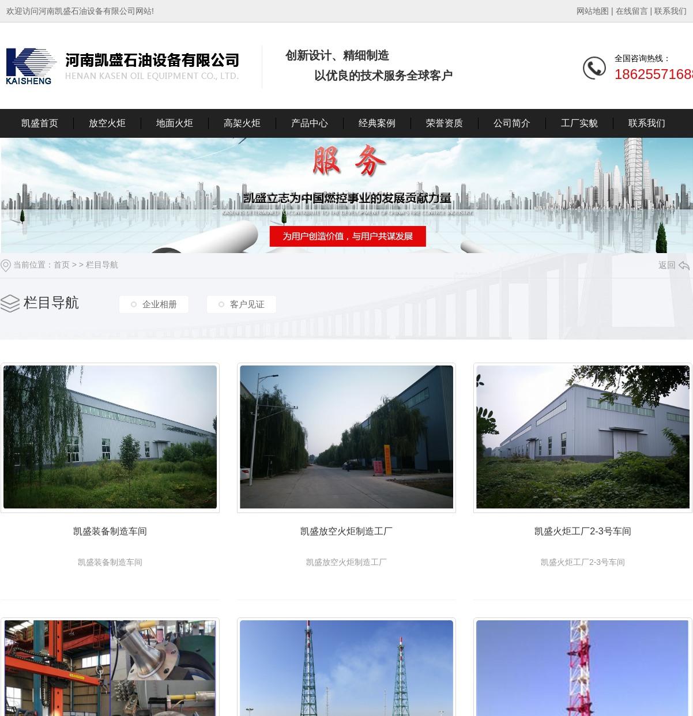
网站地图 (593, 11)
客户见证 (247, 304)
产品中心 (309, 123)
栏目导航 (102, 264)
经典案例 (377, 123)
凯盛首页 (39, 123)
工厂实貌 (579, 123)
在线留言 (632, 11)
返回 (674, 265)
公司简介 (512, 123)
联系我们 (670, 11)
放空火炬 (107, 123)
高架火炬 (242, 123)
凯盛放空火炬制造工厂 (367, 538)
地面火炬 (174, 123)
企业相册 (159, 304)
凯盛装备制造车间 (117, 538)
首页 (62, 264)
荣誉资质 (444, 123)
